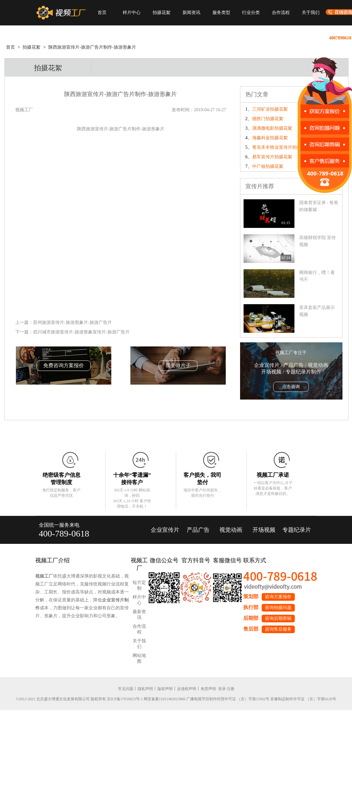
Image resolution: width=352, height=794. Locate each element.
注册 (230, 689)
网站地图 (139, 658)
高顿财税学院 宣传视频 (317, 241)
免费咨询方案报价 (63, 365)
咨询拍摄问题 (278, 607)
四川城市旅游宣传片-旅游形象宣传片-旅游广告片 (81, 332)
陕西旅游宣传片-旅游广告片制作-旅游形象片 (92, 47)
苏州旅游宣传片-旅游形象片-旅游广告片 (72, 322)
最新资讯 (139, 614)
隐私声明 (145, 689)
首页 (102, 12)
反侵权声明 (186, 689)
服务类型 (221, 12)
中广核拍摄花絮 (267, 166)
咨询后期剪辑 (278, 618)
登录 (222, 689)
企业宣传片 (165, 530)
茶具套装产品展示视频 (317, 311)
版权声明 (165, 689)
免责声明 (208, 689)
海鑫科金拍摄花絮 (270, 137)
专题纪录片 (296, 530)
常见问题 (125, 689)
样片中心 (132, 12)
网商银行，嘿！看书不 (317, 276)
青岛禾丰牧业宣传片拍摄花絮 (281, 147)
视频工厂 (44, 576)
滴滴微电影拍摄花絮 (272, 128)
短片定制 (139, 585)
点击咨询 (291, 386)
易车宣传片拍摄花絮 (272, 156)
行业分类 (251, 12)
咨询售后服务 (278, 629)
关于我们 (311, 12)
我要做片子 (178, 365)
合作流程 (281, 12)
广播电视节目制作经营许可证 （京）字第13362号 (227, 699)
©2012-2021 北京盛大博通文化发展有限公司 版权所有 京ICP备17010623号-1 (79, 699)
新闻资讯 (191, 12)
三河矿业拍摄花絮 (270, 109)
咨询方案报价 (278, 596)
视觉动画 (230, 530)
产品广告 (198, 530)
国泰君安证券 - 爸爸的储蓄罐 (319, 206)
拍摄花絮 (161, 12)
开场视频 (263, 530)
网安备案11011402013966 (164, 699)
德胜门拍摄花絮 (267, 118)
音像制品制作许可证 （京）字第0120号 (303, 699)
